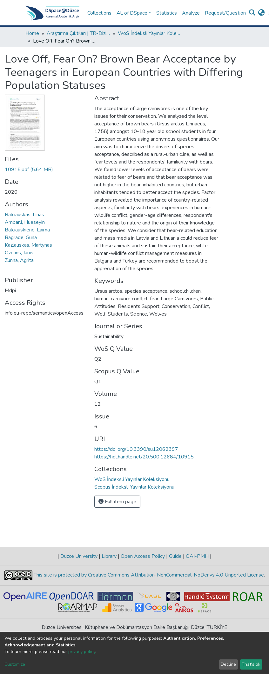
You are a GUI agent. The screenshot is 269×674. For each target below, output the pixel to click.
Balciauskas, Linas (24, 214)
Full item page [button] (117, 501)
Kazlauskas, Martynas (28, 245)
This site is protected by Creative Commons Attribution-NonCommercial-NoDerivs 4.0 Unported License (148, 574)
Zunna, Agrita (19, 260)
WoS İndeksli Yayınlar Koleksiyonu (149, 33)
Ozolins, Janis (19, 252)
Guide (175, 556)
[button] (262, 13)
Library (109, 556)
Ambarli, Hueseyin (25, 222)
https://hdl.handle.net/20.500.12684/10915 (144, 456)
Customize (14, 664)
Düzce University (79, 556)
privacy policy (81, 652)
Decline (228, 664)
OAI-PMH (197, 556)
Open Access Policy (142, 556)
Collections (99, 13)
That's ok (251, 664)
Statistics (166, 13)
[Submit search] (252, 13)
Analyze (191, 13)
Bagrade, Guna (21, 237)
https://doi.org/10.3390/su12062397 (136, 449)
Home (32, 33)
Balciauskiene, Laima (27, 229)
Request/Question (225, 13)
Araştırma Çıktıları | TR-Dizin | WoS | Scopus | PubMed (78, 33)
